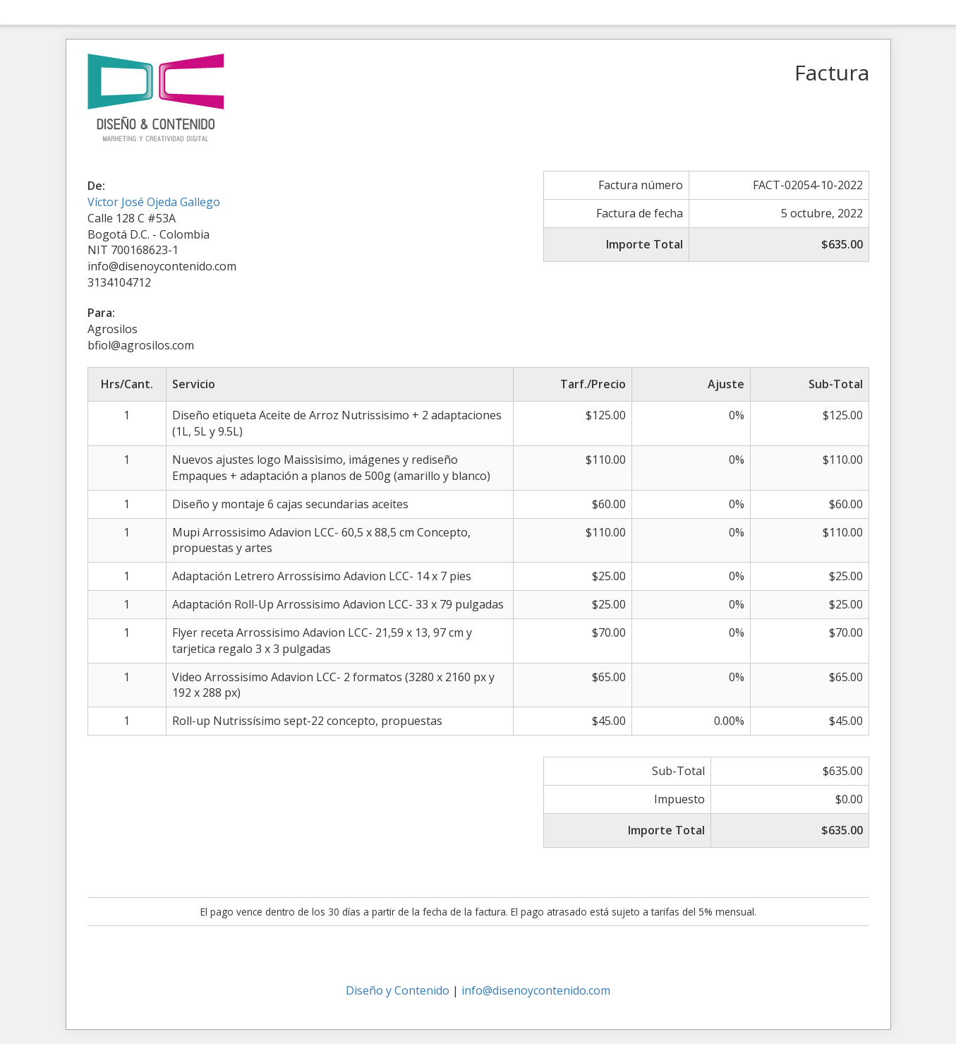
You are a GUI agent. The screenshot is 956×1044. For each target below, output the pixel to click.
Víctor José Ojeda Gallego (153, 202)
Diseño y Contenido (397, 990)
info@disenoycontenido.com (535, 990)
